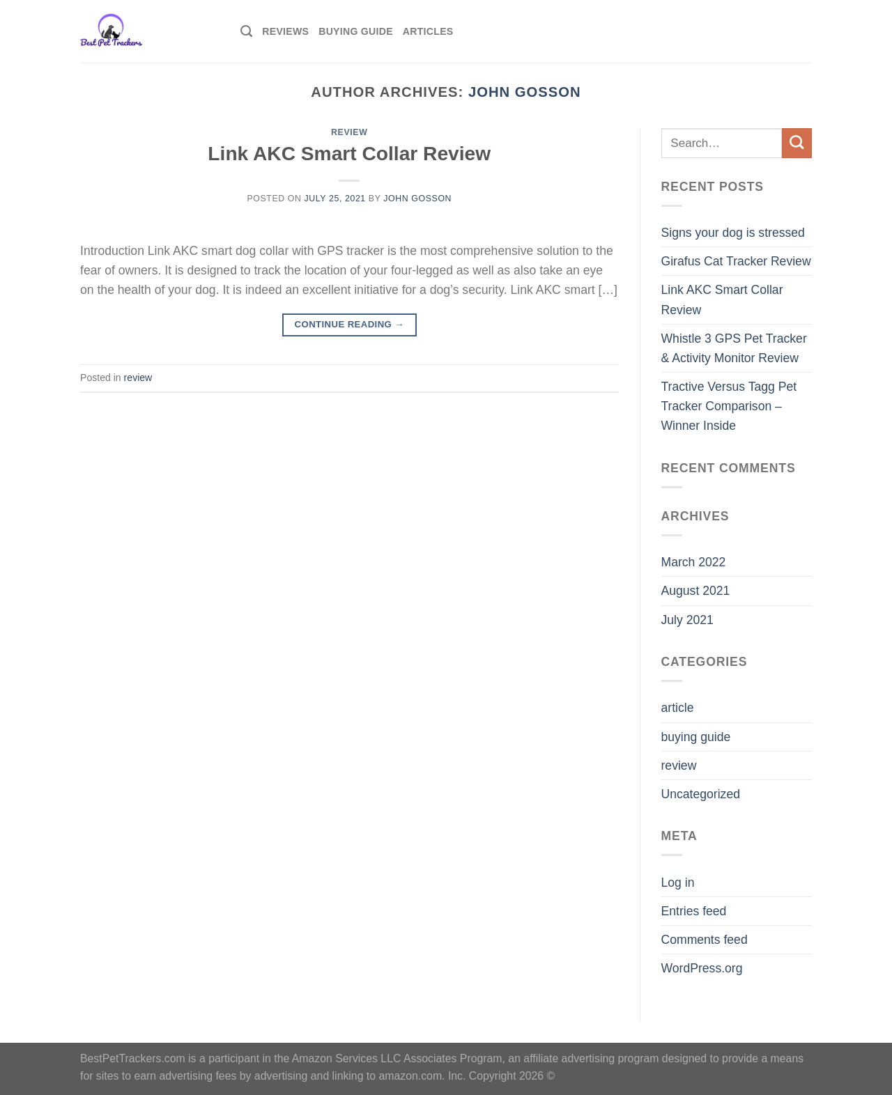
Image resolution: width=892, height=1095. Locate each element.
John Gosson (524, 92)
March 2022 (693, 562)
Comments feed (704, 940)
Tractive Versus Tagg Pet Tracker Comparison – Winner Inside (729, 406)
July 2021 (687, 620)
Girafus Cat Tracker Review (736, 261)
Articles (428, 31)
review (349, 132)
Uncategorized (700, 794)
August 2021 (695, 591)
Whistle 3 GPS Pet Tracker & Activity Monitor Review (734, 348)
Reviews (285, 31)
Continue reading (349, 324)
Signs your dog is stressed (733, 233)
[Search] (246, 31)
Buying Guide (355, 31)
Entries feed (694, 911)
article (677, 708)
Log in (678, 883)
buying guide (696, 737)
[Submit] (797, 143)
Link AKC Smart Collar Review (349, 153)
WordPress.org (702, 968)
